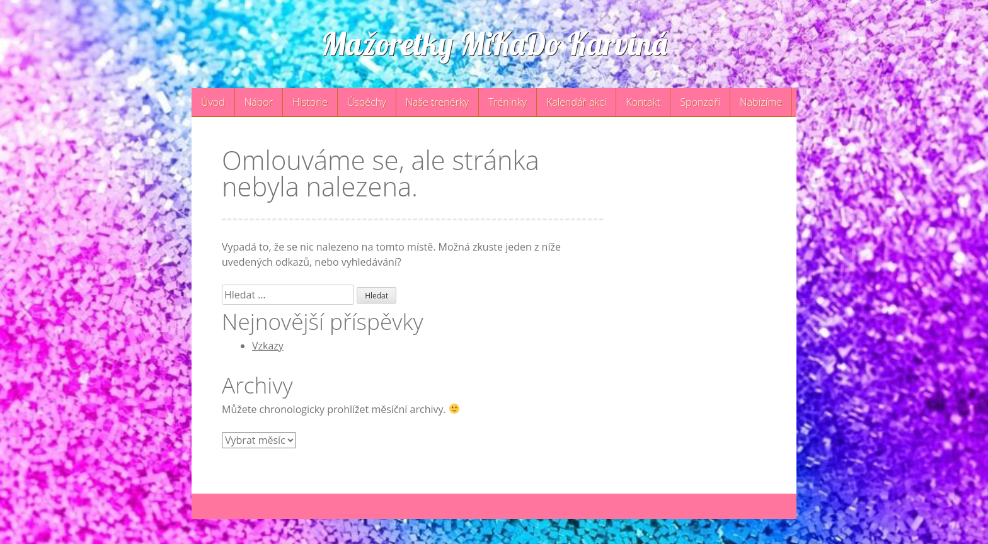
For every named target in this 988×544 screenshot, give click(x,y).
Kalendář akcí (576, 102)
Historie (310, 102)
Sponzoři (700, 102)
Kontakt (643, 102)
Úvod (213, 102)
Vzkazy (268, 346)
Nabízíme (761, 102)
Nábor (258, 102)
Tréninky (507, 102)
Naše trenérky (437, 102)
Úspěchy (366, 102)
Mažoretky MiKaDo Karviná (494, 44)
